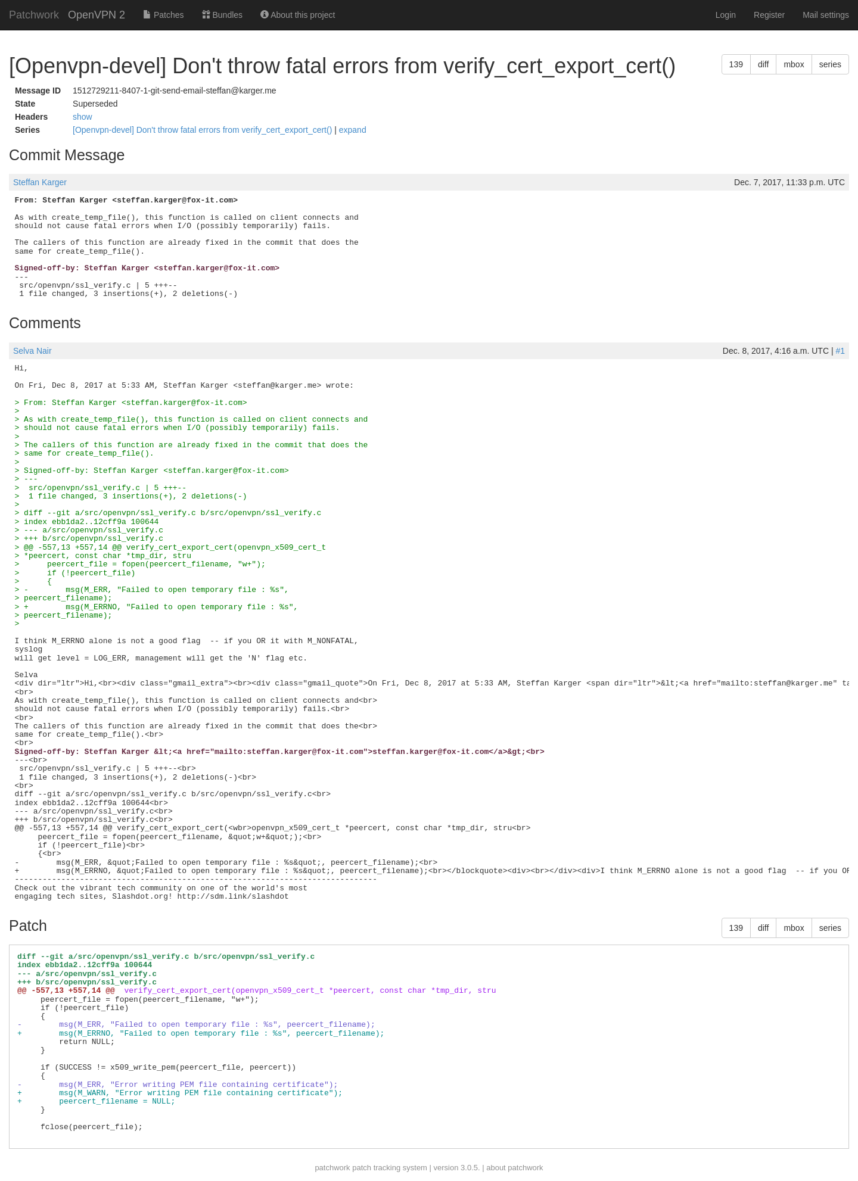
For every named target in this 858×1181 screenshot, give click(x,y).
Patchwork (34, 15)
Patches (163, 15)
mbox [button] (794, 64)
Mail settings (826, 15)
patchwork (332, 1167)
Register (769, 15)
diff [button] (763, 64)
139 (736, 64)
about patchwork (514, 1167)
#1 (840, 351)
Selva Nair (32, 351)
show (82, 116)
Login (726, 15)
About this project (297, 15)
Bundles (222, 15)
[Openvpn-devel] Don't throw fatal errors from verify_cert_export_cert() (203, 130)
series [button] (830, 64)
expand (352, 130)
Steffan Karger (40, 182)
